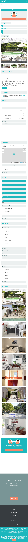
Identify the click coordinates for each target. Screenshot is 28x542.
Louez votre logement (14, 512)
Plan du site (14, 515)
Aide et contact (14, 513)
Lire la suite (4, 87)
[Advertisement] (14, 133)
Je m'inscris (14, 498)
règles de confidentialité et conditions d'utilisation (18, 538)
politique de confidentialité (18, 531)
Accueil (14, 509)
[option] (6, 66)
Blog (14, 516)
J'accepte (14, 540)
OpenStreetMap (21, 162)
